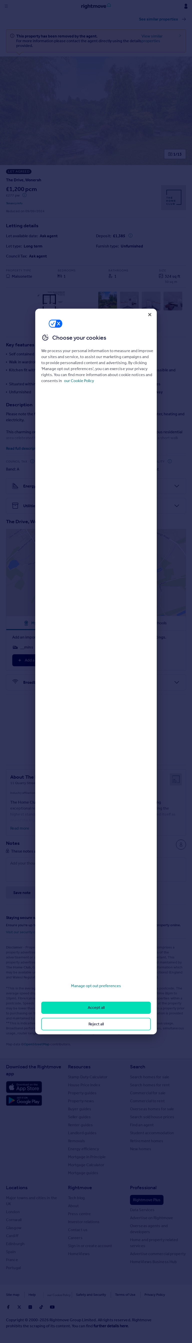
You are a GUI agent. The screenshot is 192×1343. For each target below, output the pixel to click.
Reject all (96, 1024)
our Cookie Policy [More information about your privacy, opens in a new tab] (79, 380)
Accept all (96, 1007)
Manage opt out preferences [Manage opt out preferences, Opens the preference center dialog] (96, 985)
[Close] (149, 314)
